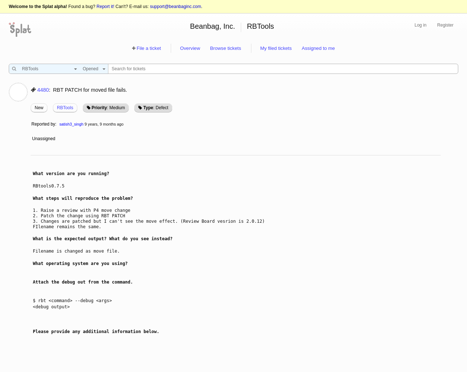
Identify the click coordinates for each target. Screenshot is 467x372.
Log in (420, 25)
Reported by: (44, 124)
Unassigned (44, 138)
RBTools (260, 26)
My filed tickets (276, 48)
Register (445, 25)
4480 (43, 90)
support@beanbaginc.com (175, 6)
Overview (190, 48)
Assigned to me (318, 48)
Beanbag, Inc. (212, 26)
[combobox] (47, 68)
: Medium (108, 107)
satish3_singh (71, 124)
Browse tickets (225, 48)
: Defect (155, 107)
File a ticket (148, 48)
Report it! (106, 6)
